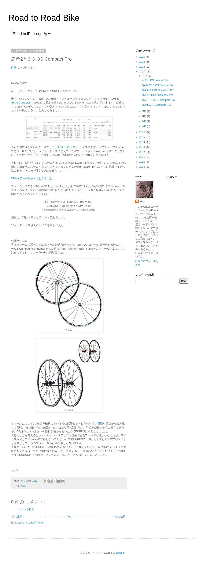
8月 (144, 116)
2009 (142, 166)
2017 (142, 71)
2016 (142, 132)
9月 (144, 111)
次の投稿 (17, 516)
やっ (142, 201)
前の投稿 (120, 516)
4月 (144, 126)
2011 (142, 156)
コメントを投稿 (25, 509)
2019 (142, 61)
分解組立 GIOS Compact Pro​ (158, 85)
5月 (144, 121)
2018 (142, 66)
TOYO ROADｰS (65, 147)
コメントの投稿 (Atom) (31, 522)
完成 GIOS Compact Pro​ (155, 80)
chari (23, 486)
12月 (145, 76)
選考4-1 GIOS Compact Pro (157, 95)
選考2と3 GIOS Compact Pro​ (158, 100)
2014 (142, 142)
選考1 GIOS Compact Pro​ (156, 104)
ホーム (69, 516)
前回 (13, 67)
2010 (142, 161)
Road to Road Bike (44, 17)
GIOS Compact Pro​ (23, 102)
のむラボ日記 (94, 423)
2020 (142, 56)
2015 (142, 137)
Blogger (120, 552)
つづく (15, 470)
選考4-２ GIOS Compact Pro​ (158, 90)
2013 (142, 147)
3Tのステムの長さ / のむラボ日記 (31, 178)
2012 (142, 152)
